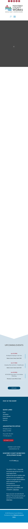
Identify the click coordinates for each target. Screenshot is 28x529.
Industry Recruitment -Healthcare (14, 365)
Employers (5, 418)
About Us (5, 420)
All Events (14, 388)
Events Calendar (7, 416)
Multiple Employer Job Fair (14, 355)
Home (4, 412)
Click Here (16, 489)
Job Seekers (6, 414)
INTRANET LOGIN (8, 440)
